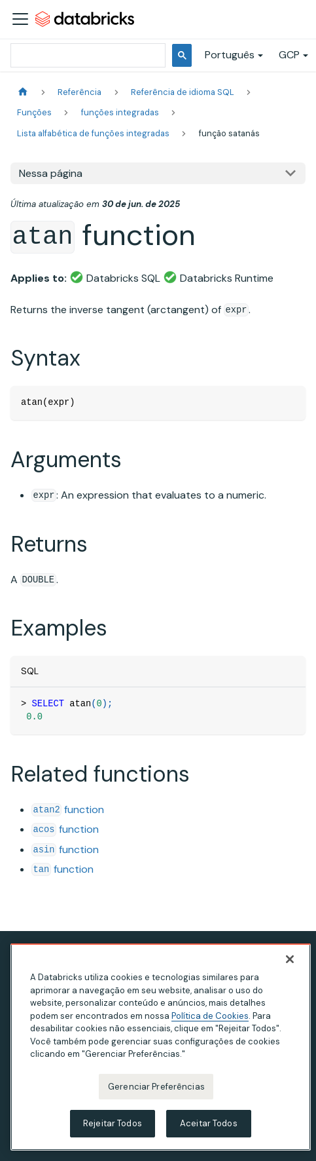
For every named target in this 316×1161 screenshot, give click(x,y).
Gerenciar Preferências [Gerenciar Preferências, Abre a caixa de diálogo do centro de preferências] (156, 1086)
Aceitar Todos (208, 1123)
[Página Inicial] (22, 92)
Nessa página (50, 173)
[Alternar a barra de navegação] (20, 19)
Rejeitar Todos (112, 1123)
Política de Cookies (210, 1015)
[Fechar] (289, 959)
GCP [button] (289, 55)
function (67, 809)
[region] (160, 1047)
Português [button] (230, 55)
